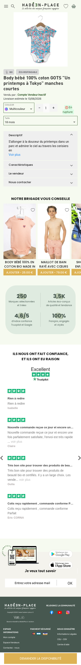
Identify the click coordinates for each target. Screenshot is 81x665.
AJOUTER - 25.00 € (19, 272)
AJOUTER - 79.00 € (53, 272)
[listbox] (19, 109)
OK (69, 583)
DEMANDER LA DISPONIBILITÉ (40, 658)
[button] (40, 135)
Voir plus (14, 154)
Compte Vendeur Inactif (31, 94)
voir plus (16, 441)
